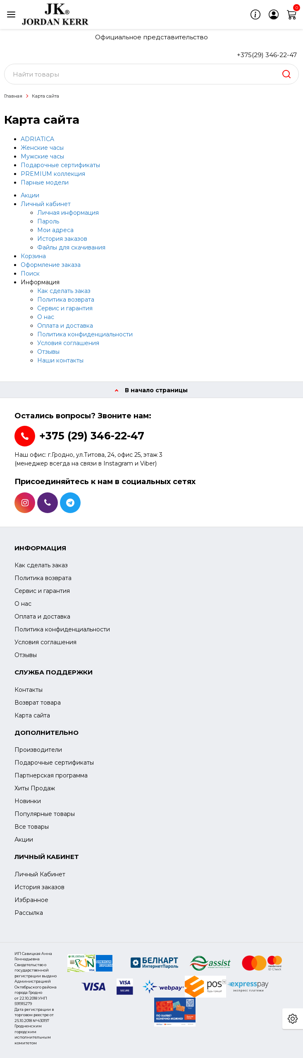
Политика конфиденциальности (85, 334)
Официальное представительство (151, 37)
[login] (274, 14)
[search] (286, 74)
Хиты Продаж (34, 788)
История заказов (62, 238)
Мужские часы (42, 156)
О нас (45, 317)
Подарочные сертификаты (60, 165)
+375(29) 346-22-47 (267, 55)
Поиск (30, 273)
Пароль (48, 221)
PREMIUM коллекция (53, 174)
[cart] (292, 14)
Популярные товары (44, 814)
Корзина (33, 256)
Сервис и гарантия (65, 308)
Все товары (31, 826)
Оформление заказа (51, 265)
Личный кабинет (46, 204)
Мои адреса (55, 230)
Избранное (31, 900)
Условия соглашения (68, 343)
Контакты (28, 689)
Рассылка (28, 912)
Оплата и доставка (65, 325)
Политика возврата (65, 299)
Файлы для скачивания (71, 247)
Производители (38, 749)
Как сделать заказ (64, 291)
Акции (30, 195)
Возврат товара (37, 702)
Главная (13, 96)
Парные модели (45, 182)
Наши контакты (60, 360)
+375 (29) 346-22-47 (91, 435)
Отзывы (48, 351)
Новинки (27, 801)
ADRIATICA (37, 139)
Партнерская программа (51, 775)
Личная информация (68, 212)
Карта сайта (45, 96)
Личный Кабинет (39, 874)
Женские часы (42, 147)
